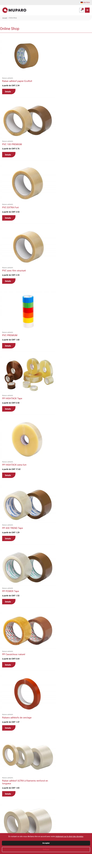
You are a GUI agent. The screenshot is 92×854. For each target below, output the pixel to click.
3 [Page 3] (13, 799)
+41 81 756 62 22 (10, 822)
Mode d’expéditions (55, 831)
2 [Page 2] (8, 799)
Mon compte (52, 822)
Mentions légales (77, 831)
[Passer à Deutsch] (85, 2)
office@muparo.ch (13, 828)
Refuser (46, 849)
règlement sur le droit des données (69, 836)
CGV (72, 822)
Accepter (46, 843)
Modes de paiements (55, 828)
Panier (50, 825)
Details (8, 83)
